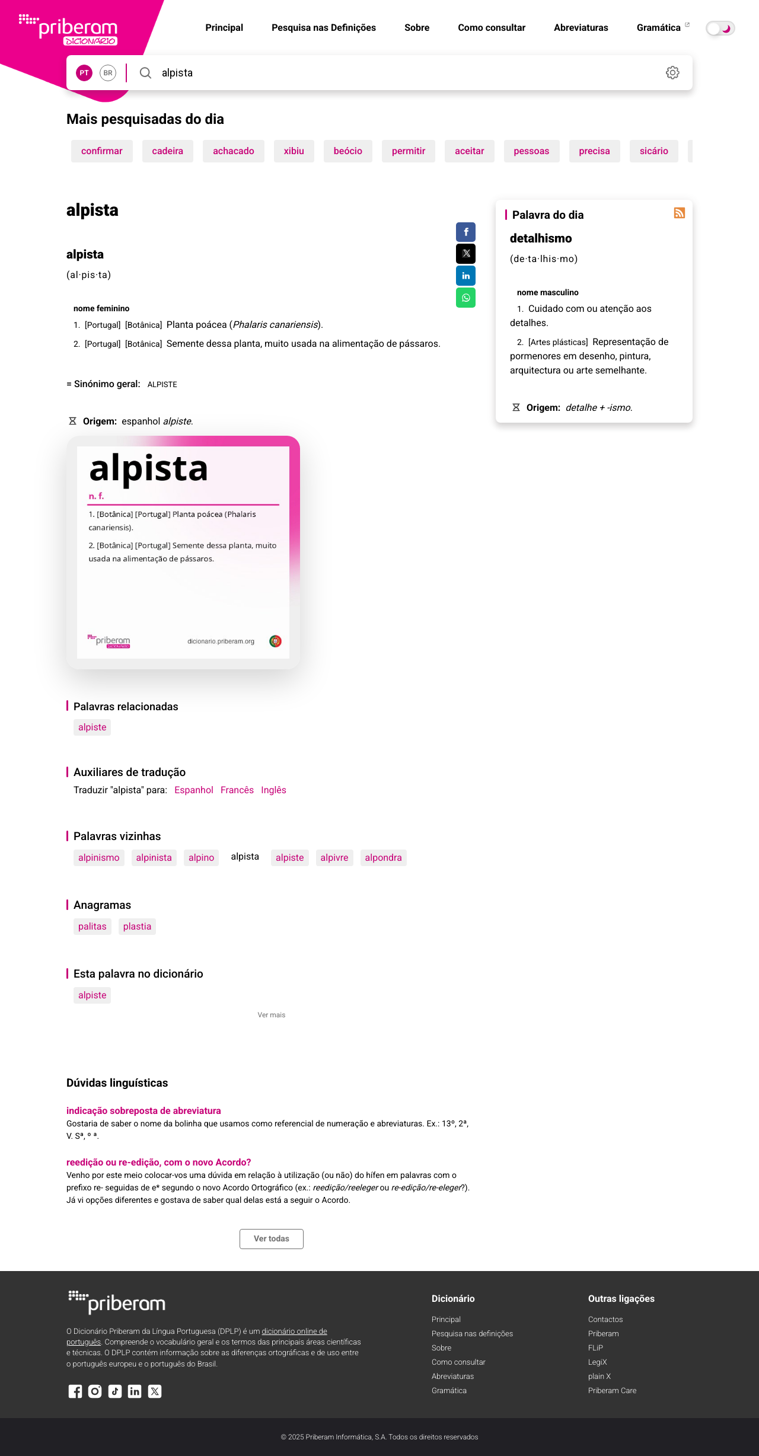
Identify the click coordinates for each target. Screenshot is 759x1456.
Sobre (416, 27)
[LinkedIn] (134, 1397)
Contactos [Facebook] (605, 1319)
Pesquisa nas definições (472, 1334)
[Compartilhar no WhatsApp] (466, 298)
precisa (594, 151)
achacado (233, 151)
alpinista (154, 857)
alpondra (383, 857)
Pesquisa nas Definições (324, 27)
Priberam (603, 1334)
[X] (155, 1397)
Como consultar (491, 27)
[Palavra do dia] (679, 213)
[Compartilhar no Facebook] (466, 232)
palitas (92, 926)
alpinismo (99, 857)
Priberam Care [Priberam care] (612, 1391)
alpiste (92, 727)
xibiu (294, 151)
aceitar (469, 151)
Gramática (664, 27)
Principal (446, 1319)
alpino (201, 857)
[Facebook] (75, 1397)
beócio (348, 151)
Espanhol (193, 790)
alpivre (335, 857)
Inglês (273, 790)
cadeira (168, 151)
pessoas (532, 151)
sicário (654, 151)
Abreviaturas (581, 27)
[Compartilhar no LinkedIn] (466, 276)
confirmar (102, 151)
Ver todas (271, 1239)
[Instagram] (95, 1397)
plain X (599, 1376)
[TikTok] (115, 1397)
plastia (137, 926)
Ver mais (272, 1015)
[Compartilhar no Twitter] (466, 254)
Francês (237, 790)
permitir (408, 151)
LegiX (597, 1362)
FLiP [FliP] (595, 1348)
